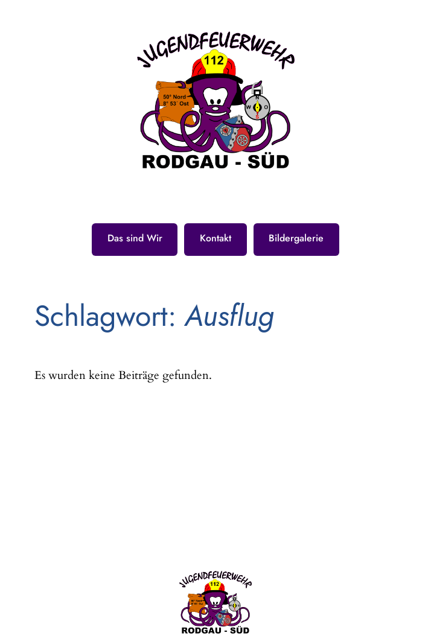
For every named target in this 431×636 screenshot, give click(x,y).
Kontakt (215, 238)
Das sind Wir (134, 238)
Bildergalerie (296, 238)
